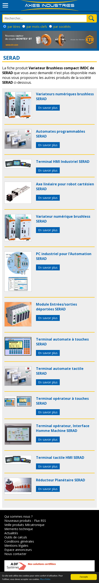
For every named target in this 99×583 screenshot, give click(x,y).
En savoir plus (48, 108)
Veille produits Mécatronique (24, 525)
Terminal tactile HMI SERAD (60, 457)
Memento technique (18, 529)
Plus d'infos (45, 579)
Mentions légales (16, 545)
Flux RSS (40, 521)
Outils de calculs (15, 537)
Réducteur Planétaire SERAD (60, 480)
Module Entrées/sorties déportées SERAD (56, 307)
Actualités (11, 533)
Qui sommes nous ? (18, 516)
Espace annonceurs (18, 550)
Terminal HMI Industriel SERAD (62, 161)
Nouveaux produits (17, 521)
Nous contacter (15, 554)
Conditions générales (19, 541)
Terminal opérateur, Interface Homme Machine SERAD (62, 428)
